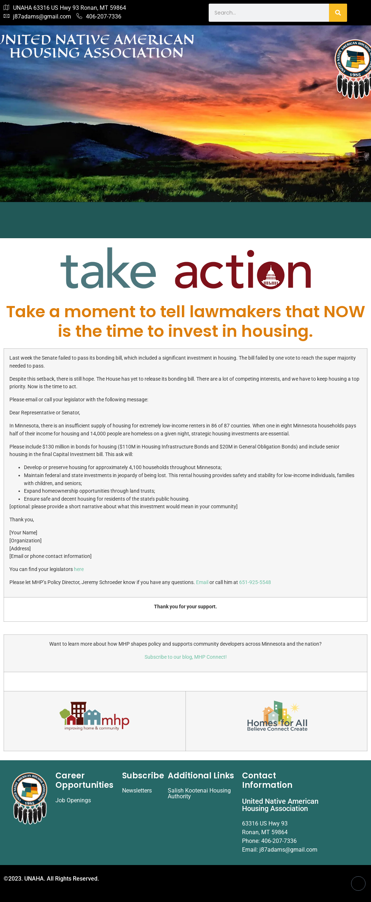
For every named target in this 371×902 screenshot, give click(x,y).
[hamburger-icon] (355, 59)
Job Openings (73, 800)
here (79, 569)
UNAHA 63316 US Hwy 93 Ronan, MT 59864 (65, 8)
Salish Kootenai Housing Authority (199, 793)
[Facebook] (358, 883)
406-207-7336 (98, 16)
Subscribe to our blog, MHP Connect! (186, 657)
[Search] (338, 13)
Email (202, 582)
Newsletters (137, 790)
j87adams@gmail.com (37, 16)
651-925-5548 (255, 582)
